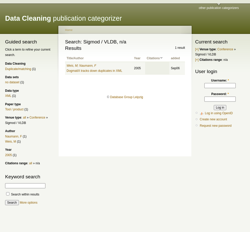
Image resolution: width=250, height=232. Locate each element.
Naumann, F (13, 136)
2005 (8, 155)
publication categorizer (63, 18)
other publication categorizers (219, 8)
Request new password (216, 125)
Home (68, 29)
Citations (155, 58)
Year (137, 58)
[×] (197, 49)
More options (28, 202)
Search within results (22, 194)
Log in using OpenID (219, 113)
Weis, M (10, 141)
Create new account (213, 119)
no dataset (12, 82)
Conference (37, 117)
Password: (220, 94)
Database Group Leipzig (126, 97)
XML (8, 96)
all (24, 117)
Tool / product (14, 109)
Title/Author (75, 58)
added (175, 58)
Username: (220, 80)
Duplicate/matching (18, 69)
